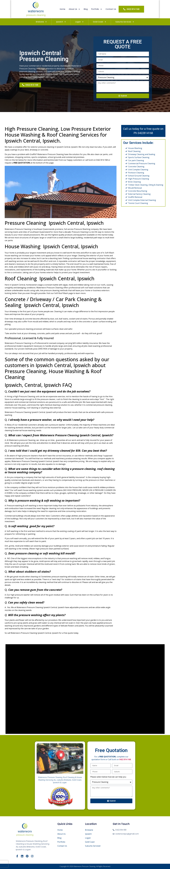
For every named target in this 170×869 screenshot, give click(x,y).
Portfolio (100, 9)
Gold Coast (99, 22)
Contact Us (114, 9)
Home (66, 9)
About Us (78, 9)
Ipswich (61, 22)
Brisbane (41, 22)
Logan (79, 22)
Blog (89, 9)
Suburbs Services (124, 22)
